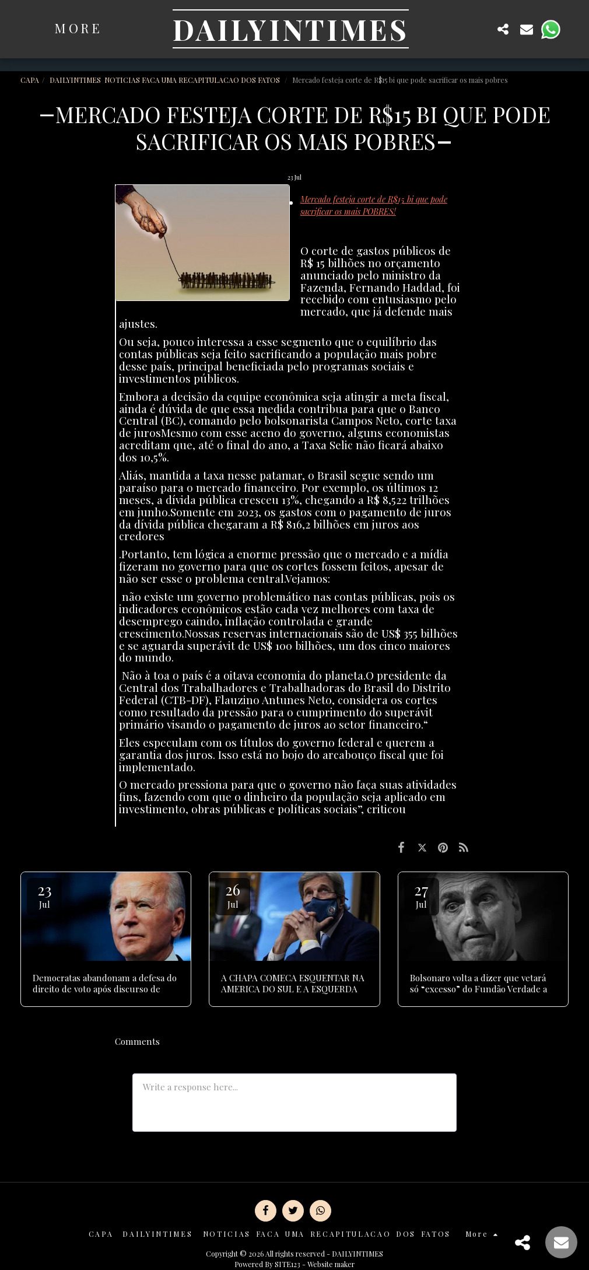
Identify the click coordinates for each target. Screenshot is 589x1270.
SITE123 (287, 1264)
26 (232, 894)
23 (44, 894)
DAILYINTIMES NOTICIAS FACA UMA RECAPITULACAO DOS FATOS (166, 80)
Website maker (331, 1264)
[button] (480, 29)
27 (421, 894)
